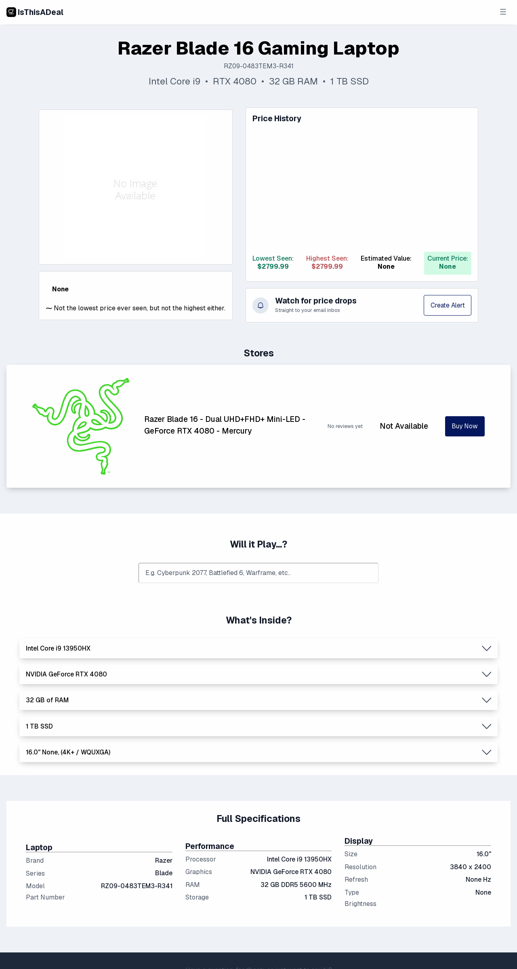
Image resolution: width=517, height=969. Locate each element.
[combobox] (258, 573)
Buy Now (464, 426)
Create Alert (446, 305)
